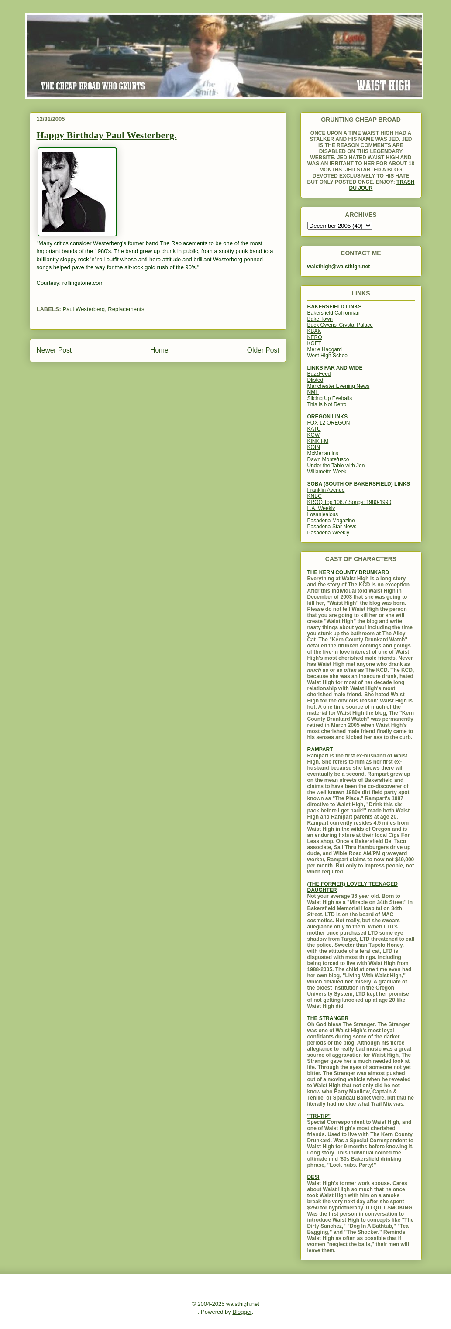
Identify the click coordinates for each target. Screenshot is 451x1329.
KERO (314, 337)
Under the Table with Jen (336, 465)
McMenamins (322, 453)
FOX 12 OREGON (328, 423)
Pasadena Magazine (331, 520)
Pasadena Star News (332, 527)
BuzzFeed (319, 374)
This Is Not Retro (327, 404)
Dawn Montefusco (328, 459)
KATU (314, 429)
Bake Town (320, 319)
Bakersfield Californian (333, 313)
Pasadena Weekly (328, 533)
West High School (328, 356)
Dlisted (315, 380)
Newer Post (54, 350)
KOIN (313, 447)
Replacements (126, 309)
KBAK (314, 331)
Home (159, 350)
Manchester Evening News (338, 386)
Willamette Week (327, 472)
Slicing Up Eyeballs (329, 398)
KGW (313, 435)
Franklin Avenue (326, 490)
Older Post (263, 350)
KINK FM (318, 441)
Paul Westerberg (83, 309)
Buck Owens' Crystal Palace (340, 325)
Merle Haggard (324, 349)
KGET (314, 343)
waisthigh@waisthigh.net (338, 267)
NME (313, 392)
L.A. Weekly (321, 508)
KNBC (314, 496)
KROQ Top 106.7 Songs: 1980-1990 (349, 502)
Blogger (241, 1311)
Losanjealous (322, 514)
